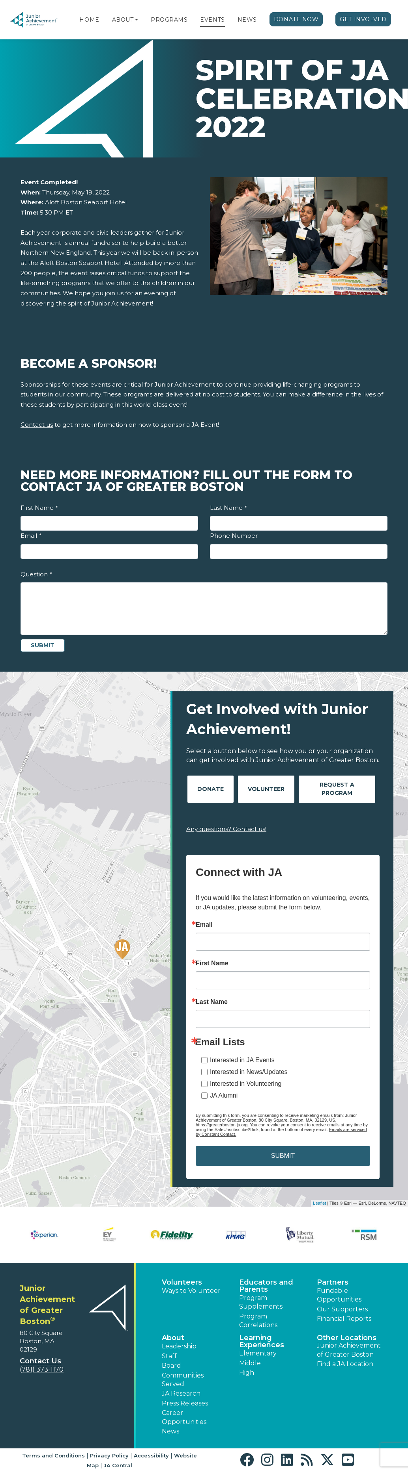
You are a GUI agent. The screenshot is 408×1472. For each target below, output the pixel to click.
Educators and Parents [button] (266, 1286)
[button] (136, 19)
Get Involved (363, 19)
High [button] (246, 1372)
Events (212, 19)
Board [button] (171, 1365)
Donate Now (296, 19)
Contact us (37, 424)
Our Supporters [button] (342, 1309)
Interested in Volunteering (245, 1083)
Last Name (228, 507)
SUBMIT (283, 1155)
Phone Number (234, 535)
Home (89, 19)
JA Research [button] (181, 1393)
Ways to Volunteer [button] (191, 1290)
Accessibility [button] (151, 1455)
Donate (210, 788)
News (247, 19)
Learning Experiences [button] (261, 1341)
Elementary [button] (258, 1353)
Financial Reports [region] (344, 1318)
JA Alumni (224, 1095)
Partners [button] (332, 1282)
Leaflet (319, 1203)
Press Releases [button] (185, 1403)
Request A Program (337, 788)
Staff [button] (169, 1356)
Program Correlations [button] (258, 1321)
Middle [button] (250, 1363)
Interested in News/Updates (249, 1071)
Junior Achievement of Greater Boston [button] (349, 1350)
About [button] (173, 1337)
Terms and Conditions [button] (53, 1455)
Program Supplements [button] (261, 1302)
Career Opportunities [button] (184, 1417)
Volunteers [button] (182, 1282)
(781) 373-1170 (42, 1369)
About (123, 19)
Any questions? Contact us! (226, 829)
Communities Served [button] (183, 1380)
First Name (39, 507)
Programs (169, 19)
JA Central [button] (118, 1465)
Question (36, 574)
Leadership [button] (179, 1346)
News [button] (170, 1431)
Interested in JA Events (242, 1060)
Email (31, 535)
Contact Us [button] (40, 1361)
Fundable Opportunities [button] (339, 1295)
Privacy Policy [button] (109, 1455)
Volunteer (266, 788)
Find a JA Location (345, 1364)
